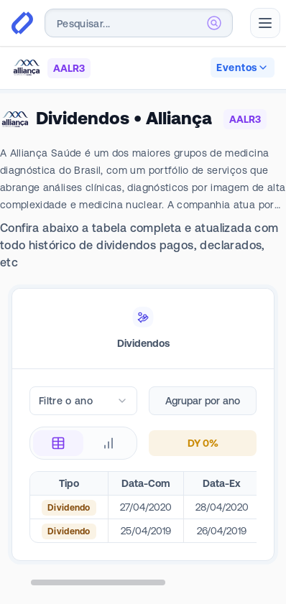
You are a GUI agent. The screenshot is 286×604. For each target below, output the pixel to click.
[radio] (58, 443)
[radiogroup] (83, 443)
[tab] (143, 329)
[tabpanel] (143, 486)
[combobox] (139, 23)
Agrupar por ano (202, 400)
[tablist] (143, 329)
